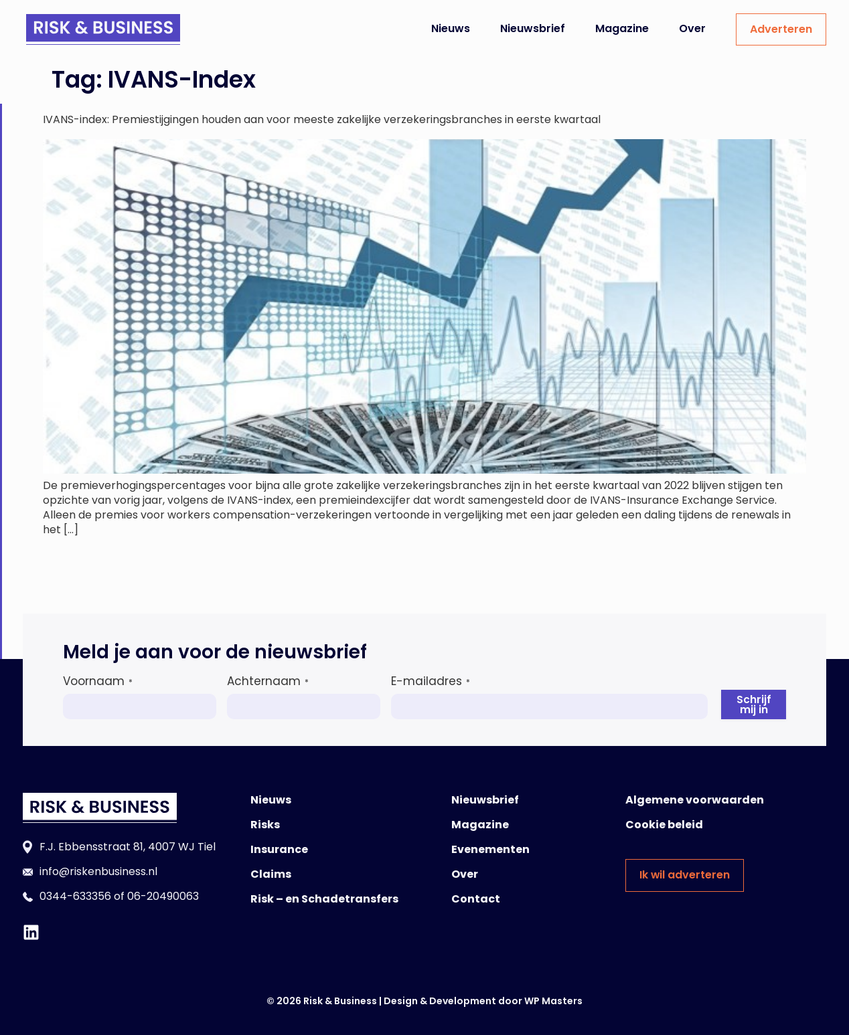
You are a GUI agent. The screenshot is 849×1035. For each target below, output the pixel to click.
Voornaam (98, 681)
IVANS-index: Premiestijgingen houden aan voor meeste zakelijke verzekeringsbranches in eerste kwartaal (322, 119)
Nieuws (450, 28)
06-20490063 (163, 896)
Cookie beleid (664, 824)
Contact (475, 899)
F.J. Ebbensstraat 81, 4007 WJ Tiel (128, 846)
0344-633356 (75, 896)
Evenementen (490, 849)
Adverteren (781, 29)
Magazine (622, 28)
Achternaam (268, 681)
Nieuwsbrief (532, 28)
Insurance (279, 849)
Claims (270, 874)
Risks (265, 824)
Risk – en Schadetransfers (324, 899)
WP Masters (553, 1001)
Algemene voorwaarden (694, 800)
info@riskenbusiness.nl (98, 871)
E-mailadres (430, 681)
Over (692, 28)
